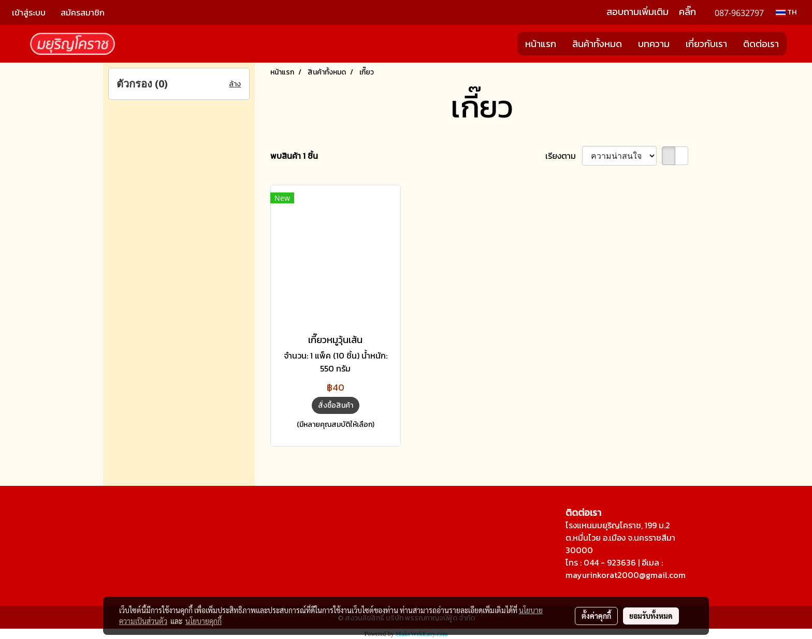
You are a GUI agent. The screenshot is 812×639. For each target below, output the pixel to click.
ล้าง (235, 84)
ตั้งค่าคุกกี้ (596, 615)
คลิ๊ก (687, 12)
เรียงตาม (563, 156)
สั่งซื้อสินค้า (335, 405)
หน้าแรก (540, 44)
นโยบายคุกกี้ (203, 621)
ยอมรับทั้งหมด (651, 615)
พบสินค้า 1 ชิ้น (294, 156)
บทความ (654, 44)
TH (786, 12)
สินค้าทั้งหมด (597, 44)
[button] (796, 44)
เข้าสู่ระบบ (29, 12)
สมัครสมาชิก (83, 12)
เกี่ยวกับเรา (706, 44)
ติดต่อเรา (761, 44)
